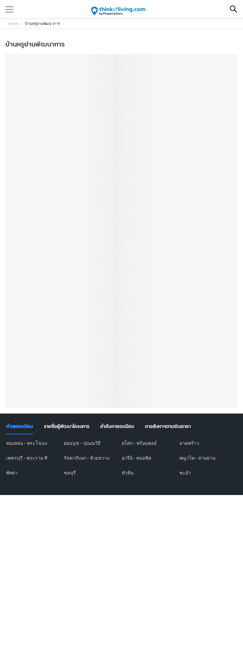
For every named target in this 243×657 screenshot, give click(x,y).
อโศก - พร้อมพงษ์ (139, 443)
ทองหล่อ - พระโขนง (26, 443)
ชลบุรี (70, 472)
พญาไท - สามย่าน (197, 458)
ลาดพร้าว (189, 443)
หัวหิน (128, 472)
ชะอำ (185, 472)
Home (13, 24)
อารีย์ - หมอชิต (137, 458)
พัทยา (12, 472)
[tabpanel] (121, 462)
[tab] (19, 426)
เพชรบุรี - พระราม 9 (26, 458)
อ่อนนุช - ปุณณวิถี (82, 443)
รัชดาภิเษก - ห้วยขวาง (87, 458)
